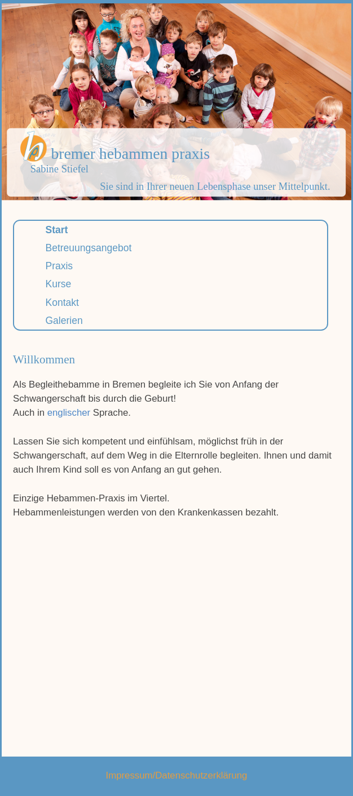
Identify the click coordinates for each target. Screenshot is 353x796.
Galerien (64, 320)
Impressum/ (131, 775)
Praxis (59, 266)
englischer (69, 412)
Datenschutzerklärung (201, 775)
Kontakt (62, 302)
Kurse (59, 284)
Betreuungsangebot (89, 248)
